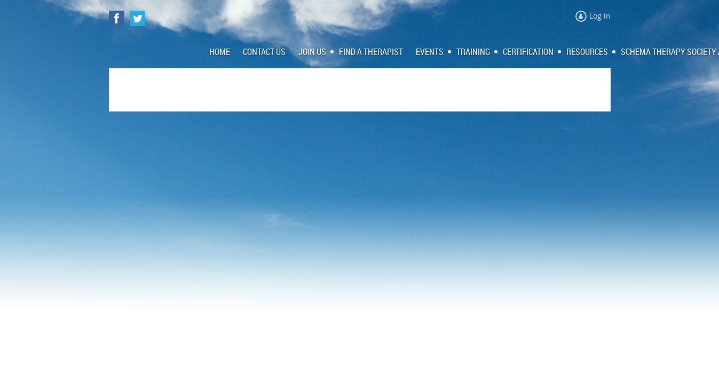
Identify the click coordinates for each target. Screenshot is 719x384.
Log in (600, 16)
